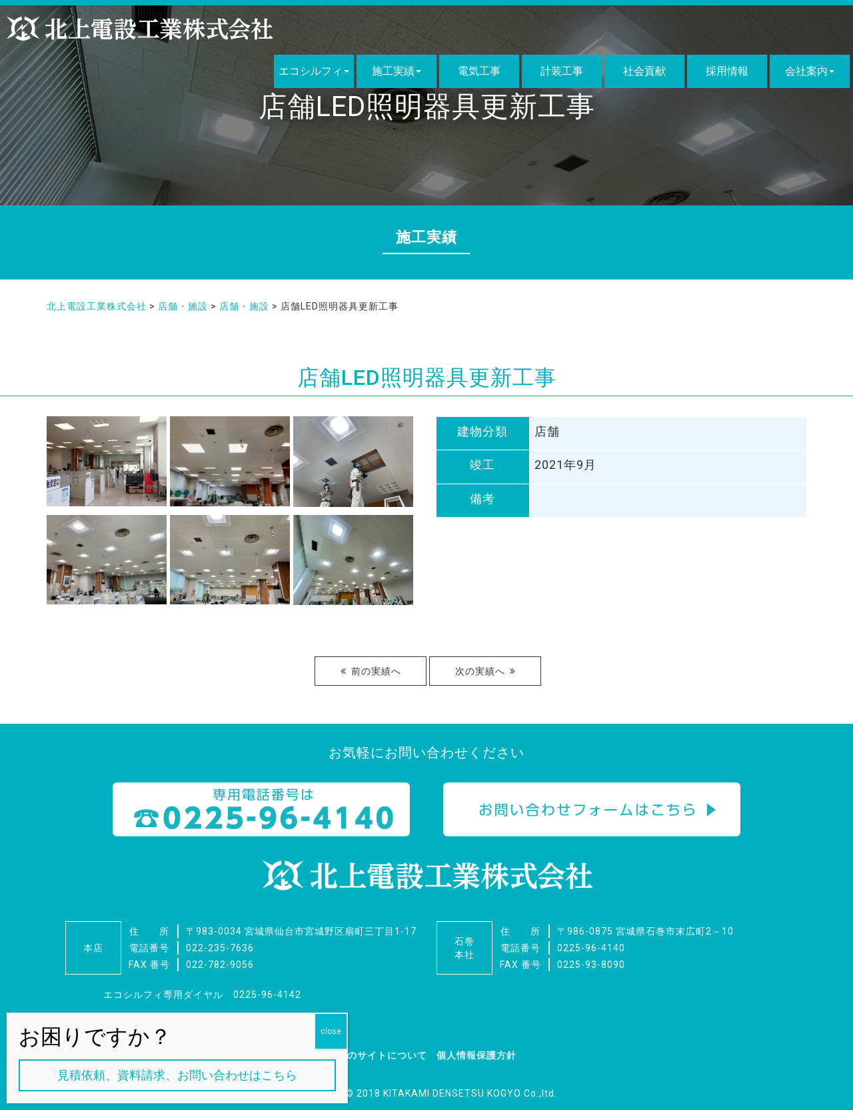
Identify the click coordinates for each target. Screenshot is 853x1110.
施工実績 (393, 71)
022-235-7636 (220, 948)
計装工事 (561, 71)
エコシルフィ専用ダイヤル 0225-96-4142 (202, 994)
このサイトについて (382, 1055)
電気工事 (479, 71)
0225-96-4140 (591, 948)
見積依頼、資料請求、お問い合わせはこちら (177, 1075)
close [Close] (331, 1031)
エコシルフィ (311, 71)
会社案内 (806, 71)
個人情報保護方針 (476, 1055)
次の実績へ (480, 671)
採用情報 (727, 71)
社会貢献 (644, 71)
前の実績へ (376, 671)
